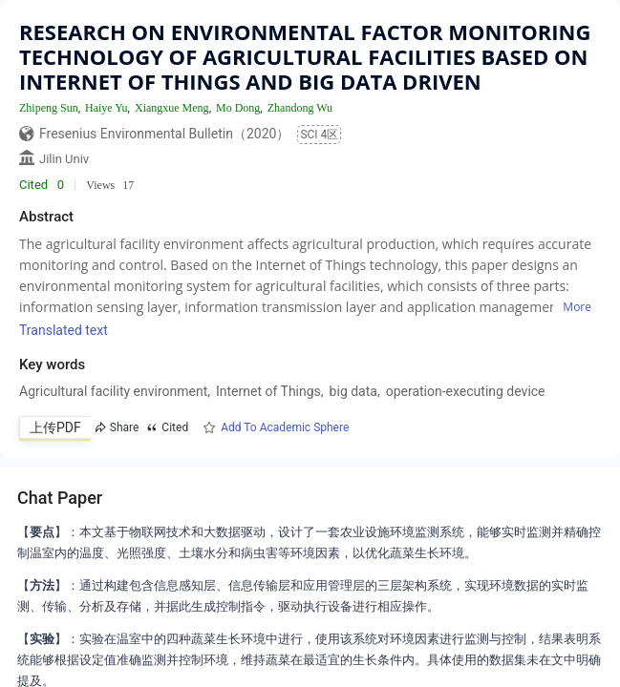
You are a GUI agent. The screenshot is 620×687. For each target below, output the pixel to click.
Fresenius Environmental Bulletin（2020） (164, 133)
